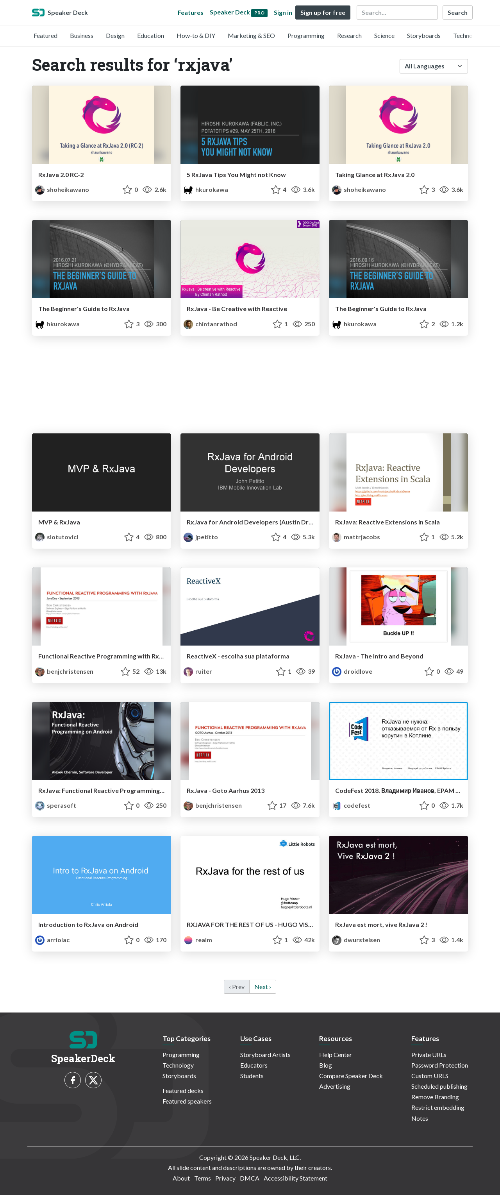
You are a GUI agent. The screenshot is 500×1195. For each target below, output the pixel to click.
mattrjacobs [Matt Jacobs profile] (356, 536)
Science (384, 35)
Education (150, 35)
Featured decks (183, 1090)
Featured (45, 35)
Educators (254, 1065)
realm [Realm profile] (198, 939)
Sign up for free (322, 12)
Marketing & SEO (251, 35)
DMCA (249, 1178)
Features (191, 12)
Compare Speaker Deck (351, 1075)
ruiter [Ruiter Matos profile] (198, 671)
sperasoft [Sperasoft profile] (55, 805)
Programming (306, 35)
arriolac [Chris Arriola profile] (52, 939)
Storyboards (424, 35)
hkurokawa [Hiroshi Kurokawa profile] (206, 189)
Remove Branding (435, 1096)
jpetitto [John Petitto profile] (201, 536)
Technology (468, 35)
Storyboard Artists (265, 1054)
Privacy (225, 1178)
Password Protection (439, 1065)
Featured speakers (187, 1101)
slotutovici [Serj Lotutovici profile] (56, 536)
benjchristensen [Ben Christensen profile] (64, 671)
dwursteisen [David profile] (356, 939)
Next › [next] (262, 986)
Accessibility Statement (295, 1178)
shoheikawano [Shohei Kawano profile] (62, 189)
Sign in (283, 12)
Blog (325, 1065)
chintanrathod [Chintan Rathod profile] (210, 323)
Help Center (335, 1054)
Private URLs (428, 1054)
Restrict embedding (437, 1107)
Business (81, 35)
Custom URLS (429, 1075)
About (181, 1178)
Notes (419, 1118)
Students (252, 1075)
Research (349, 35)
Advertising (334, 1086)
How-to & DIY (196, 35)
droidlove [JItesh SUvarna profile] (352, 671)
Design (115, 35)
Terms (202, 1178)
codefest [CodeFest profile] (351, 805)
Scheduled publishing (439, 1086)
